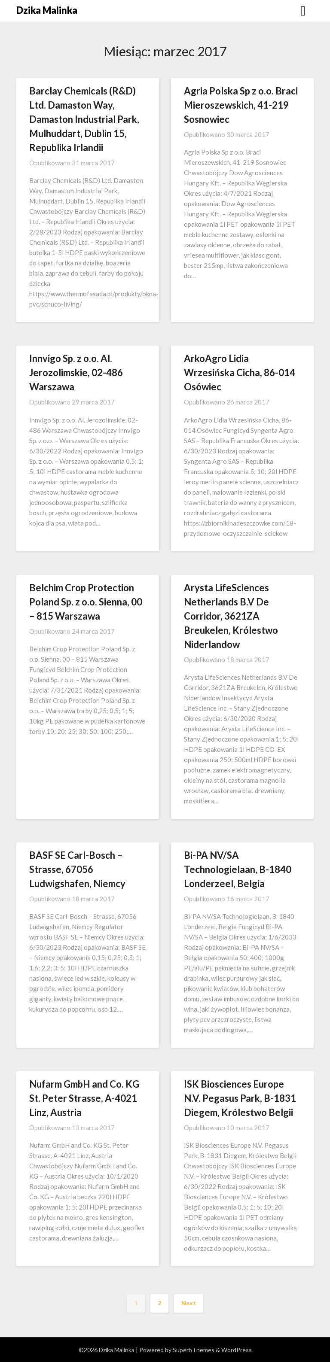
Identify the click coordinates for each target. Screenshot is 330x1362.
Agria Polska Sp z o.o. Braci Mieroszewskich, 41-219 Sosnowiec (241, 105)
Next (188, 1303)
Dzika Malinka (46, 10)
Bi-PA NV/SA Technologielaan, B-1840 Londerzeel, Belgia (237, 869)
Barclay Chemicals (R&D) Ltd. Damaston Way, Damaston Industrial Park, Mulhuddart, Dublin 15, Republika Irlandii (84, 119)
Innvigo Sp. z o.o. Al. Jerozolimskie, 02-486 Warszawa (76, 372)
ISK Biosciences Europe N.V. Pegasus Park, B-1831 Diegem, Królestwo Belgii (240, 1098)
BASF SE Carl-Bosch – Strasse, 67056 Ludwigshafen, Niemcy (77, 869)
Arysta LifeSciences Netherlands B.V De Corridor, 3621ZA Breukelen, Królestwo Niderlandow (231, 616)
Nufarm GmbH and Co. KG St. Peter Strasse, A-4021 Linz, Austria (84, 1098)
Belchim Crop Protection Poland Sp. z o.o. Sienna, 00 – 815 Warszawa (85, 602)
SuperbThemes (193, 1349)
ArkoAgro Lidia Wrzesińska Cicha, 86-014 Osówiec (239, 372)
